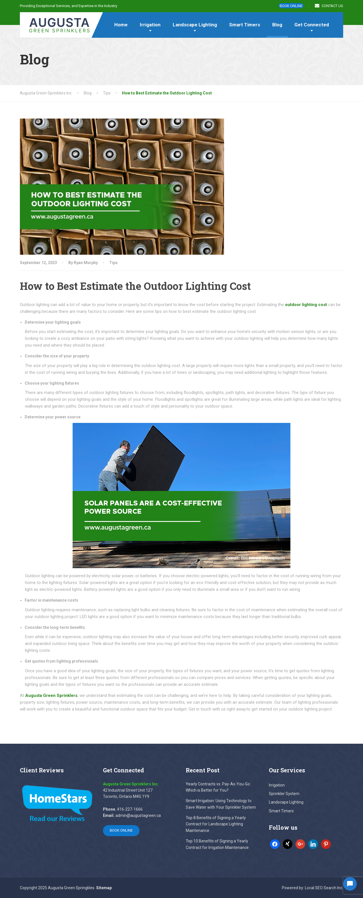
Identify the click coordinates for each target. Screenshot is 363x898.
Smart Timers (244, 25)
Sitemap (104, 888)
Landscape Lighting (195, 25)
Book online (291, 6)
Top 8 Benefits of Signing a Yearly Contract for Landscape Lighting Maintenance (216, 824)
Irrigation (150, 25)
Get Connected (311, 25)
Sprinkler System (284, 793)
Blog (277, 25)
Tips (113, 262)
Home (121, 25)
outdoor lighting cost (306, 304)
